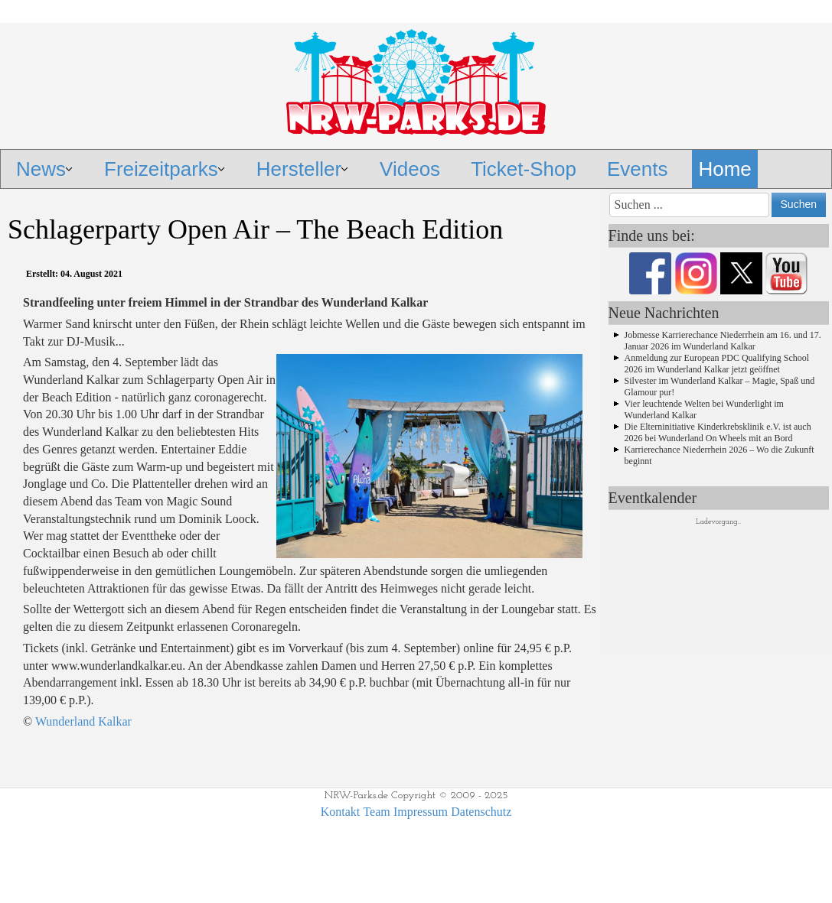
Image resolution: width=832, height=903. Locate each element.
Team (376, 811)
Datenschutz (481, 811)
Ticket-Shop (523, 169)
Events (637, 169)
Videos (410, 169)
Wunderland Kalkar (83, 721)
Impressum (420, 811)
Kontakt (341, 811)
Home (724, 169)
